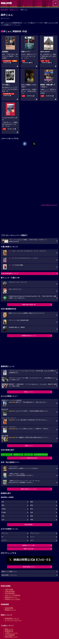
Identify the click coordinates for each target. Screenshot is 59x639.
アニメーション (34, 533)
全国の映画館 (9, 608)
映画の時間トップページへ (9, 575)
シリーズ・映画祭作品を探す (28, 458)
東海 (31, 505)
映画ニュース (9, 629)
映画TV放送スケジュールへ (29, 489)
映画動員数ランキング (12, 618)
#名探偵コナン (17, 454)
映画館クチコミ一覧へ (28, 545)
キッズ (32, 537)
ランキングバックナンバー (13, 620)
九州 (3, 519)
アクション (5, 533)
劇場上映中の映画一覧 (28, 304)
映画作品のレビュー (11, 597)
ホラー (32, 540)
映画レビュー (29, 445)
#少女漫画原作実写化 (40, 454)
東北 (31, 509)
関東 (31, 502)
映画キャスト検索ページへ (9, 571)
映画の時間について (29, 567)
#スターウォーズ (6, 454)
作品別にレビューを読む (12, 599)
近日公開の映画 (10, 593)
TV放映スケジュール (11, 633)
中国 (3, 516)
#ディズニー (28, 454)
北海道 (4, 509)
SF (2, 537)
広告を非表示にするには (49, 205)
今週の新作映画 (10, 591)
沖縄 (31, 519)
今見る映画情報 (10, 635)
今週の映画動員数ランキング (9, 273)
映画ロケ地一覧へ (29, 549)
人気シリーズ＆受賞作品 (12, 595)
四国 (31, 516)
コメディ (4, 540)
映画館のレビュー (10, 610)
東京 (3, 502)
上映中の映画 (9, 589)
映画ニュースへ (28, 392)
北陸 (31, 512)
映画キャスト (14, 9)
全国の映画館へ (28, 524)
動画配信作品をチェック (29, 335)
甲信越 (4, 512)
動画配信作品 (9, 631)
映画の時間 (4, 9)
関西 (3, 505)
